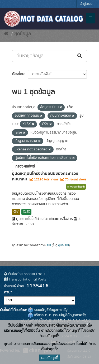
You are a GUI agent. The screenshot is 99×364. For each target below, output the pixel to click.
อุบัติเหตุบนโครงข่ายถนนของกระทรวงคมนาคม (45, 176)
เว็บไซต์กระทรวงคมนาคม (24, 274)
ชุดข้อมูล (22, 34)
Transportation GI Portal (25, 279)
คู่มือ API (63, 245)
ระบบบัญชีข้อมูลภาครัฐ (48, 310)
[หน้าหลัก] (6, 34)
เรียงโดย (18, 74)
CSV (15, 212)
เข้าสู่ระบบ (85, 4)
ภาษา (8, 292)
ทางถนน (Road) (76, 187)
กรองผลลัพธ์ (25, 166)
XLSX (26, 212)
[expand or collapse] (90, 18)
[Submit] (80, 56)
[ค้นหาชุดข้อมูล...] (42, 56)
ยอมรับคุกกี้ (49, 358)
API (48, 245)
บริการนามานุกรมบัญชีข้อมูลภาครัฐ (57, 315)
